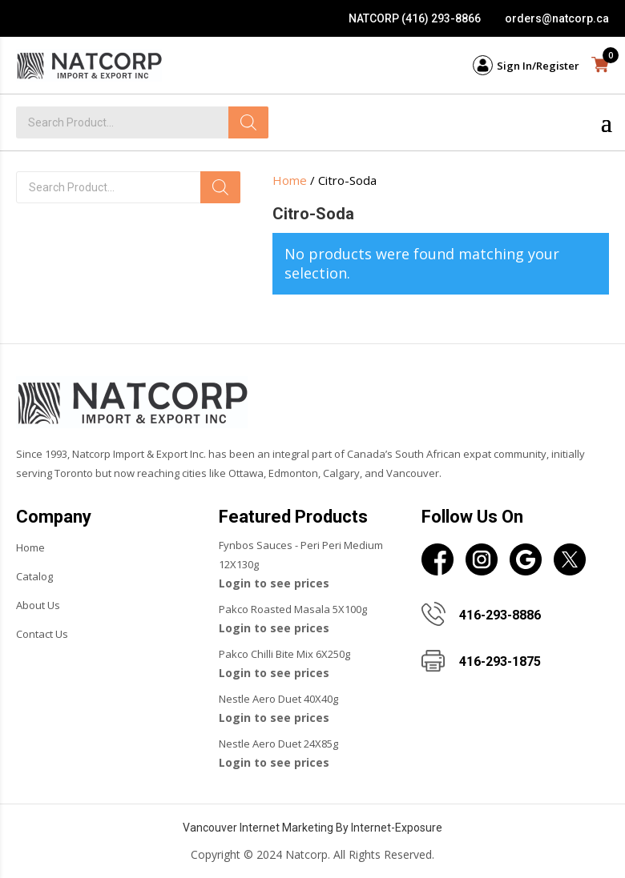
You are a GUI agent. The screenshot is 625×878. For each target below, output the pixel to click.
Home (289, 180)
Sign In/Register (538, 65)
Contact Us (42, 634)
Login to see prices (274, 583)
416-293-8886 (500, 615)
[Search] (248, 122)
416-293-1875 (500, 661)
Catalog (34, 576)
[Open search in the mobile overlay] (128, 187)
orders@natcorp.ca (557, 18)
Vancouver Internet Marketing (258, 827)
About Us (38, 605)
